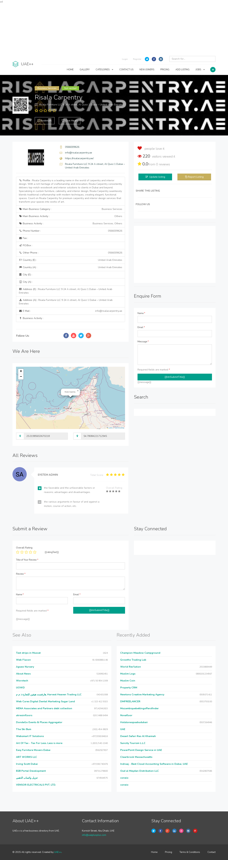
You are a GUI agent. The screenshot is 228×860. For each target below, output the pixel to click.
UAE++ (57, 852)
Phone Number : (70, 231)
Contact (212, 852)
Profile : (70, 191)
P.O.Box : (25, 245)
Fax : (23, 238)
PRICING (164, 69)
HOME (70, 69)
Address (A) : (66, 301)
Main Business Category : (70, 209)
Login (125, 59)
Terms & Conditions (190, 852)
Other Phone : (70, 253)
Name (141, 313)
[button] (78, 391)
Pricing (168, 852)
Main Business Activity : (70, 216)
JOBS (200, 69)
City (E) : (25, 274)
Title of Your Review (27, 559)
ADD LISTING (182, 69)
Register (137, 59)
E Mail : (70, 311)
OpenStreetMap (119, 428)
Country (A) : (70, 267)
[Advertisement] (114, 28)
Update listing (157, 177)
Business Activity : (70, 223)
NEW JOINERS (146, 69)
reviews (163, 164)
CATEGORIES (104, 69)
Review (20, 574)
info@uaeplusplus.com (94, 835)
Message (143, 341)
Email (141, 327)
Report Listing (196, 177)
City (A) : (25, 282)
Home (154, 852)
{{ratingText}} (52, 552)
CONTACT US (126, 69)
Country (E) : (70, 260)
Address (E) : (65, 290)
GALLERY (85, 69)
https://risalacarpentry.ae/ (79, 158)
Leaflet (109, 428)
